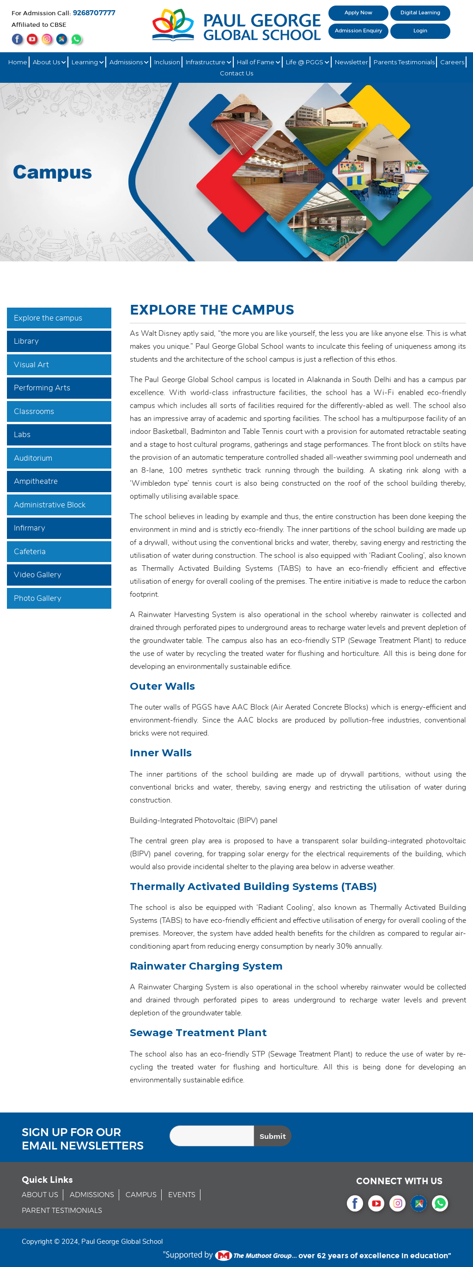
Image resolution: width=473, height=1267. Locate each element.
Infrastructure (208, 62)
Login (420, 31)
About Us (49, 62)
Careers (452, 62)
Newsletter (351, 62)
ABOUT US (40, 1195)
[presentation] (398, 1137)
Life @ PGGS (307, 62)
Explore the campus (48, 318)
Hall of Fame (258, 62)
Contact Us (236, 73)
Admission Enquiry (358, 31)
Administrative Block (49, 505)
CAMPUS (141, 1195)
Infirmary (29, 528)
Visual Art (31, 365)
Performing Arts (42, 388)
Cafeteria (30, 552)
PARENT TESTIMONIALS (62, 1210)
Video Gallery (37, 575)
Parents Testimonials (404, 62)
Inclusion (167, 62)
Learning (88, 62)
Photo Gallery (37, 598)
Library (26, 341)
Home (17, 62)
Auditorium (33, 458)
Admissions (129, 62)
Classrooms (34, 411)
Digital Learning (420, 13)
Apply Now (358, 13)
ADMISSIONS (92, 1195)
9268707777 (94, 13)
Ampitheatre (36, 481)
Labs (22, 435)
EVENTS (181, 1195)
